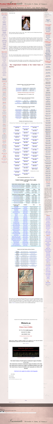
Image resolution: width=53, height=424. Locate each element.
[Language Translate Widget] (49, 14)
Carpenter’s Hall (34, 251)
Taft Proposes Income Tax (43, 9)
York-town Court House (33, 256)
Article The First (21, 10)
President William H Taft (8, 4)
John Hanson (18, 112)
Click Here (32, 177)
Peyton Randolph (19, 88)
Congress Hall (33, 265)
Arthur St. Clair (18, 117)
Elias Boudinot (18, 113)
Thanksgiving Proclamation (34, 9)
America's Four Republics (13, 10)
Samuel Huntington (18, 103)
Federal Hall (33, 264)
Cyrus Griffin (18, 118)
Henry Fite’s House (33, 253)
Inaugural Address (20, 9)
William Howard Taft (4, 9)
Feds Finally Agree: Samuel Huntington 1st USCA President (33, 10)
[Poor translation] (3, 411)
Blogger (33, 405)
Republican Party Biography (12, 9)
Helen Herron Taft (26, 9)
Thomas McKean (18, 111)
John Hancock (18, 90)
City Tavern (30, 251)
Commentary (45, 10)
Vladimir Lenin (48, 262)
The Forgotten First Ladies (5, 10)
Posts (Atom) (13, 402)
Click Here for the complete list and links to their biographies (26, 371)
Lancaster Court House (33, 255)
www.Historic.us (27, 343)
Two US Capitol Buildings (33, 266)
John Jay (18, 102)
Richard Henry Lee (18, 114)
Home (26, 400)
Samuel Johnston (18, 110)
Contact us (13, 302)
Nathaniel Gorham (18, 116)
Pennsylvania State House (33, 252)
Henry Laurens (18, 101)
